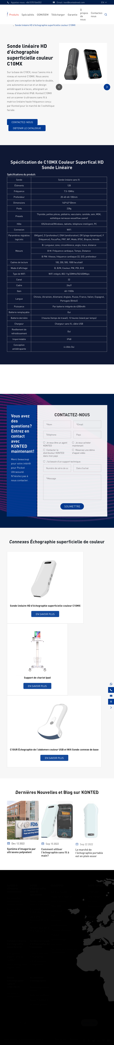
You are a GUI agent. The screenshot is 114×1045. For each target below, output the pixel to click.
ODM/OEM (43, 14)
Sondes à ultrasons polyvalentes (14, 887)
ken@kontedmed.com (74, 2)
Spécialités (28, 14)
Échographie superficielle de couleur (15, 955)
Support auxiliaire (39, 999)
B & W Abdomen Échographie (38, 962)
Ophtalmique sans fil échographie (39, 928)
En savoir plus (45, 616)
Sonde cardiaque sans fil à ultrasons (40, 902)
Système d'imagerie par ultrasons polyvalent (21, 853)
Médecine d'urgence (61, 895)
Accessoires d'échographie (38, 978)
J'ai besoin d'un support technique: (65, 461)
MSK (53, 914)
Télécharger (58, 14)
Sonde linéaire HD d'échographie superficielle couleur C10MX (45, 25)
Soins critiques (58, 900)
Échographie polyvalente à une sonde (16, 911)
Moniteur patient (38, 1003)
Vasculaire (56, 919)
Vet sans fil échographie (13, 994)
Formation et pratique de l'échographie (64, 950)
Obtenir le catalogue (27, 128)
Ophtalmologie (58, 938)
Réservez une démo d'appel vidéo (85, 451)
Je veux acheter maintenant (83, 444)
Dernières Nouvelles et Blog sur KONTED (57, 792)
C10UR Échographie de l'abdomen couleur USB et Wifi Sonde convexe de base (54, 751)
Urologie (55, 933)
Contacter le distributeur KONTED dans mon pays (55, 452)
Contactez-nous (22, 122)
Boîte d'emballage (39, 994)
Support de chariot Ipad (37, 679)
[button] (59, 87)
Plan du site (60, 1038)
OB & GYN (56, 905)
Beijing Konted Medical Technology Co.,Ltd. (23, 1040)
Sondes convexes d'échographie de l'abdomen (39, 943)
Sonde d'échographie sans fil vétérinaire (15, 981)
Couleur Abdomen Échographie (39, 954)
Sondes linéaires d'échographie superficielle (16, 943)
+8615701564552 (34, 2)
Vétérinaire (56, 943)
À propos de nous (97, 905)
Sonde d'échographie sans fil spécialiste (38, 889)
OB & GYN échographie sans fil (39, 919)
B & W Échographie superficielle (17, 965)
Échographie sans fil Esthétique (39, 910)
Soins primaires (59, 891)
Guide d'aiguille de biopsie (39, 988)
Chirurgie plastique (61, 929)
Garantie (72, 14)
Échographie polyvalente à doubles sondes (15, 900)
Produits (14, 14)
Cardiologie (56, 910)
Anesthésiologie (59, 924)
